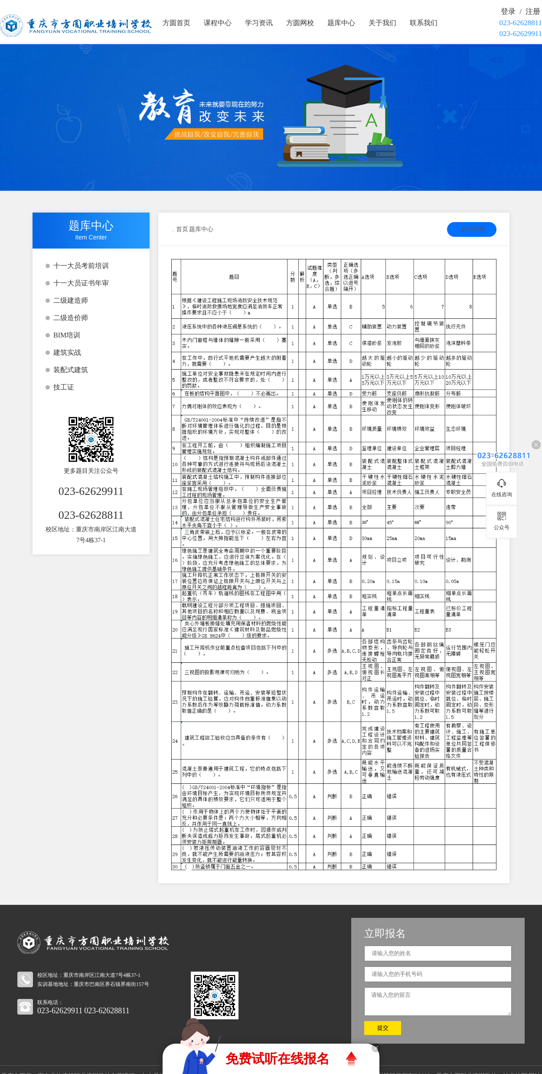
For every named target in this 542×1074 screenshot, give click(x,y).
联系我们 (424, 22)
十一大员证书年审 (81, 283)
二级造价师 (70, 317)
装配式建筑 (70, 369)
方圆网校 (300, 22)
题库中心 (341, 22)
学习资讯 (259, 22)
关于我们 (382, 22)
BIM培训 (66, 335)
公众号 (501, 527)
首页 (182, 229)
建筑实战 (67, 352)
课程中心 (218, 22)
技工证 (63, 387)
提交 (383, 1028)
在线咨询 (501, 494)
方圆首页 (176, 22)
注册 (533, 11)
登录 (508, 11)
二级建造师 (70, 300)
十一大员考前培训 (81, 265)
